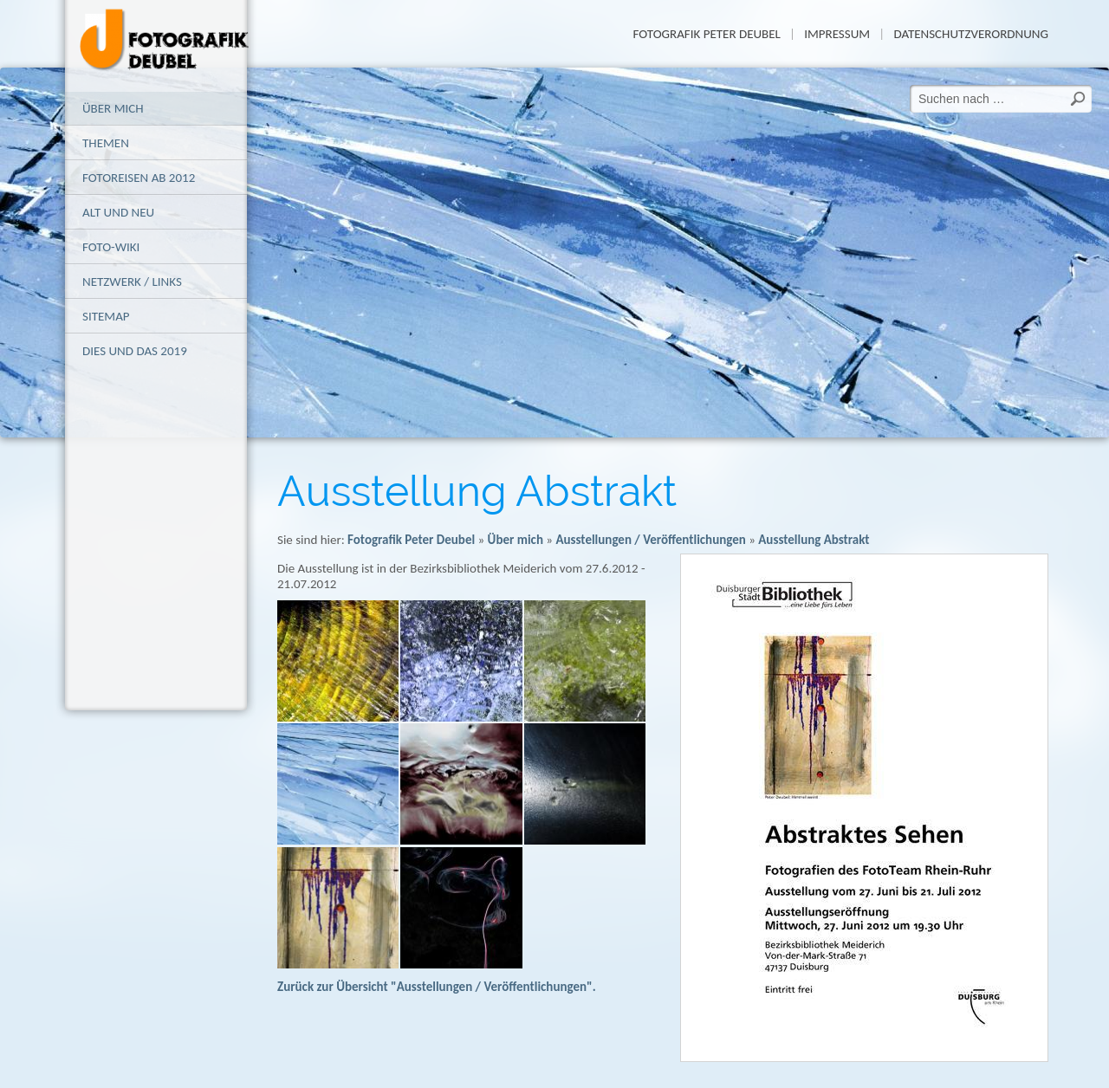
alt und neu (118, 212)
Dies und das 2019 (134, 351)
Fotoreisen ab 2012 (138, 177)
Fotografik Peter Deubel (706, 34)
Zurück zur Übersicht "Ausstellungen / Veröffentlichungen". (436, 986)
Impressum (837, 34)
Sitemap (106, 316)
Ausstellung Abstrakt (813, 539)
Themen (105, 143)
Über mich (113, 108)
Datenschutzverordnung (970, 34)
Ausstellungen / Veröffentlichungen (650, 539)
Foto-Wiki (110, 247)
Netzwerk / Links (132, 281)
